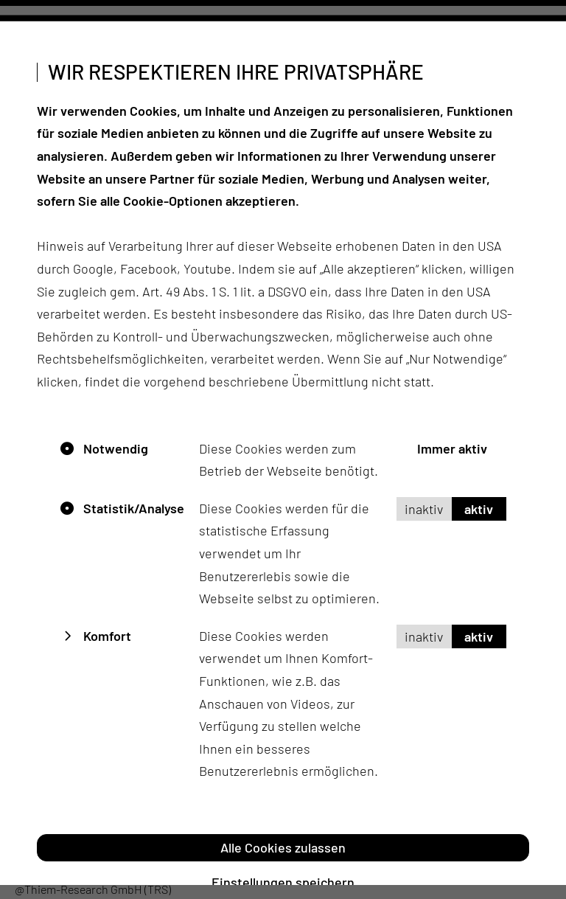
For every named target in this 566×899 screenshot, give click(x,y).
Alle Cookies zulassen (283, 847)
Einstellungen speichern (283, 882)
